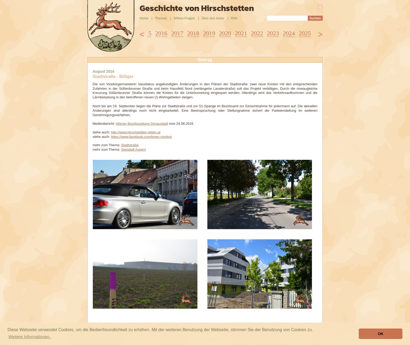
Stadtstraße (130, 145)
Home (144, 18)
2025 (305, 33)
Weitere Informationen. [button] (29, 337)
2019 (209, 33)
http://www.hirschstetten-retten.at (135, 132)
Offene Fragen (184, 18)
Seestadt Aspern (133, 149)
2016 (161, 33)
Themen (161, 18)
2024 (289, 33)
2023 (273, 33)
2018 (193, 33)
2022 (257, 33)
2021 (241, 33)
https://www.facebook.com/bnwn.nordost (141, 137)
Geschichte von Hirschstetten (197, 8)
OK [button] (381, 334)
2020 (225, 33)
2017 (177, 33)
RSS (234, 18)
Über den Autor (213, 18)
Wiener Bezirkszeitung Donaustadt (142, 124)
